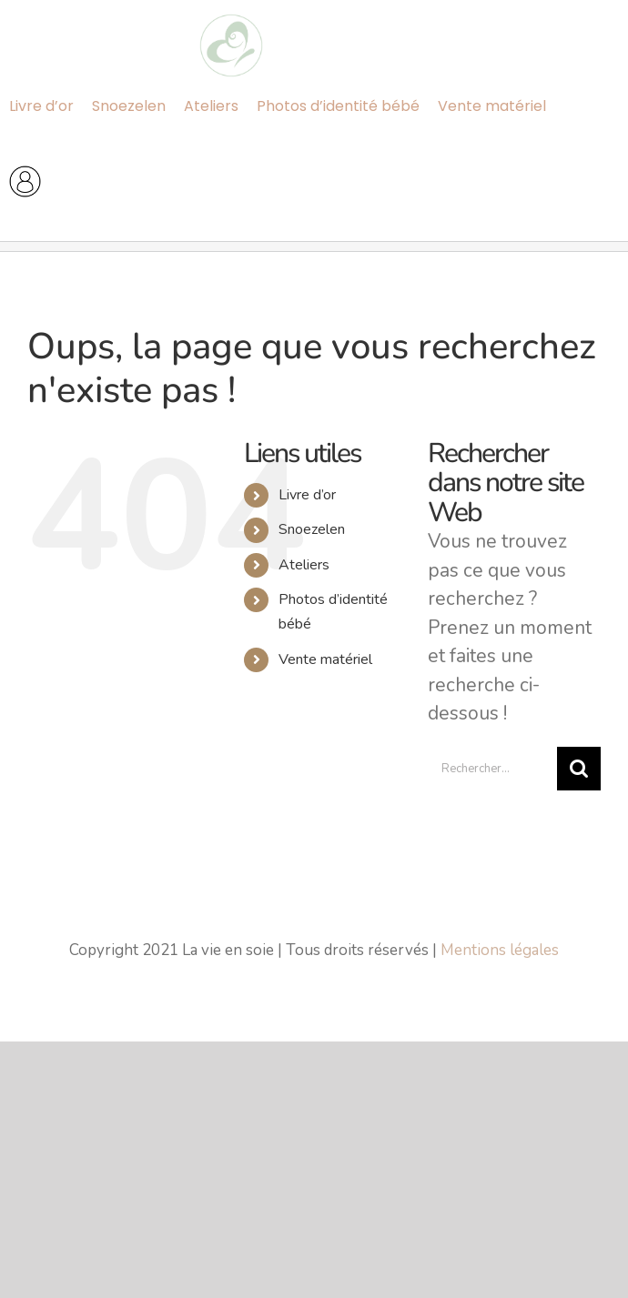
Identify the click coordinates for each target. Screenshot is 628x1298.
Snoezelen (312, 529)
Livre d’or (307, 495)
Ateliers (304, 565)
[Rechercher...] (492, 768)
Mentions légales (500, 950)
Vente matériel (325, 659)
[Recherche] (579, 768)
